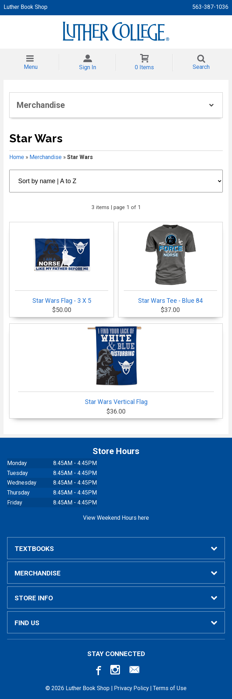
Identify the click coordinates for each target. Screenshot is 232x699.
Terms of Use (170, 688)
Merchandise (45, 157)
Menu (31, 67)
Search (201, 67)
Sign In (87, 67)
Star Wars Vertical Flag (116, 365)
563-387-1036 (210, 7)
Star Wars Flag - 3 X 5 (61, 264)
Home (16, 157)
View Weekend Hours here (116, 517)
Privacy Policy (131, 688)
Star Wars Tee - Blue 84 (170, 264)
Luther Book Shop (26, 7)
